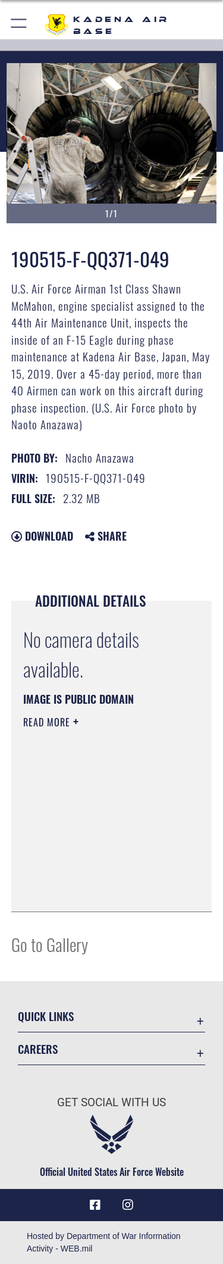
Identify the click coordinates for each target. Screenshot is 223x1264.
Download (42, 536)
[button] (19, 25)
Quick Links (46, 1016)
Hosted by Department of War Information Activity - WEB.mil (104, 1242)
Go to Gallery (49, 944)
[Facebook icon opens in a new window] (95, 1205)
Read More (48, 722)
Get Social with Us (111, 1102)
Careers (38, 1048)
